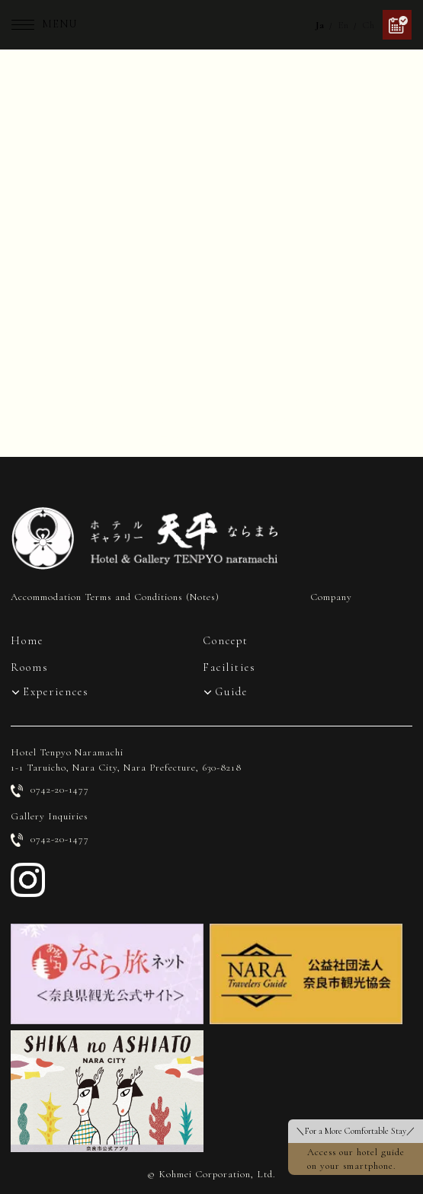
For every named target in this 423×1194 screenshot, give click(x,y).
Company (331, 597)
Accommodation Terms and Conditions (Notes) (115, 597)
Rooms (30, 667)
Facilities (229, 667)
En (343, 25)
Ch (368, 25)
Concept (225, 640)
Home (27, 640)
